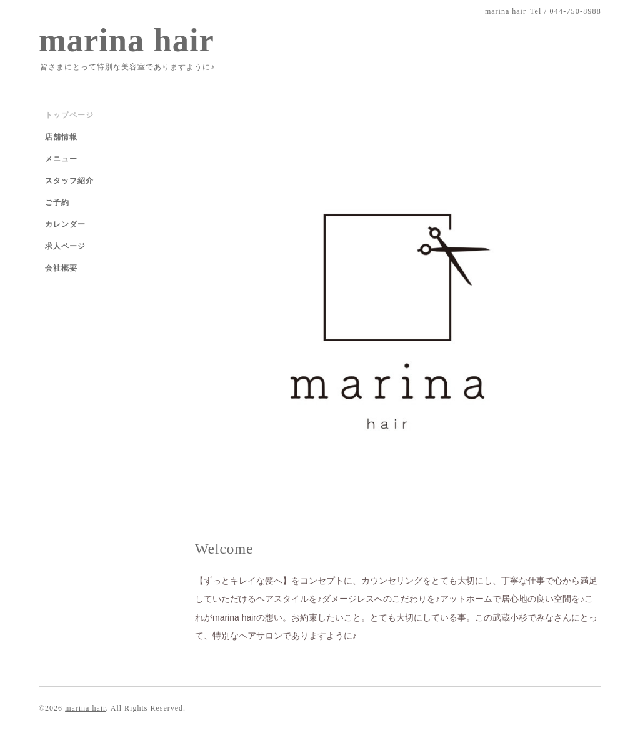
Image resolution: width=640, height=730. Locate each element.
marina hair (126, 40)
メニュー (61, 158)
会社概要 (61, 268)
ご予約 (57, 202)
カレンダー (65, 224)
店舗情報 (61, 136)
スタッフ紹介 (69, 180)
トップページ (69, 115)
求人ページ (65, 246)
